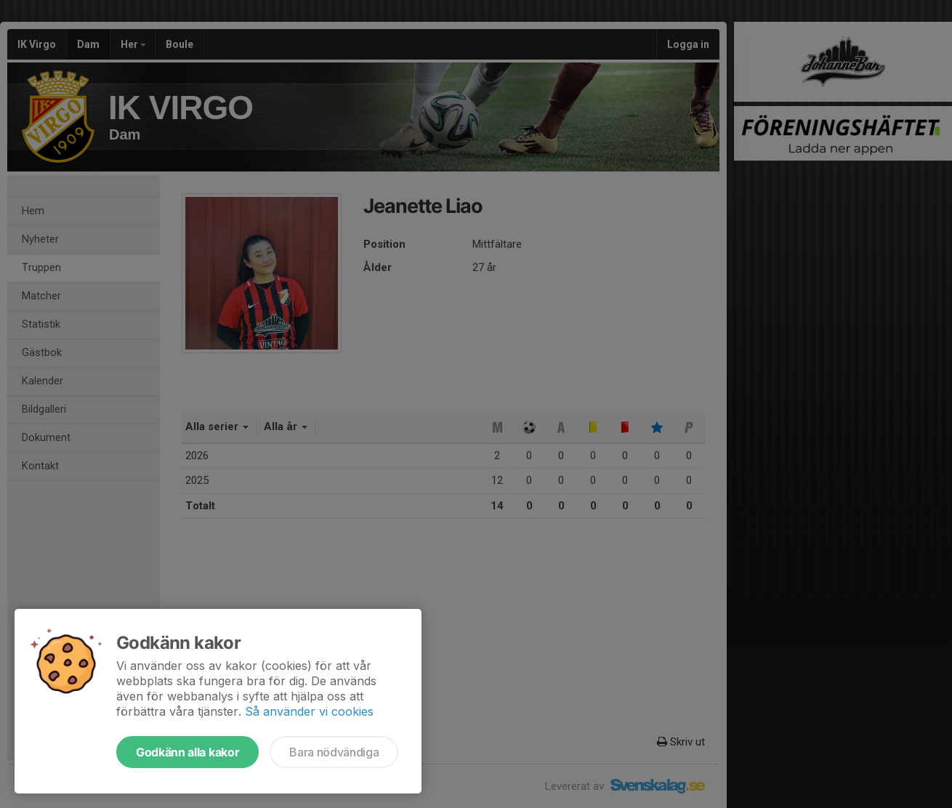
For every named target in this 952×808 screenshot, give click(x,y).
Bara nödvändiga (334, 752)
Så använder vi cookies (309, 711)
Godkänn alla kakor (187, 752)
